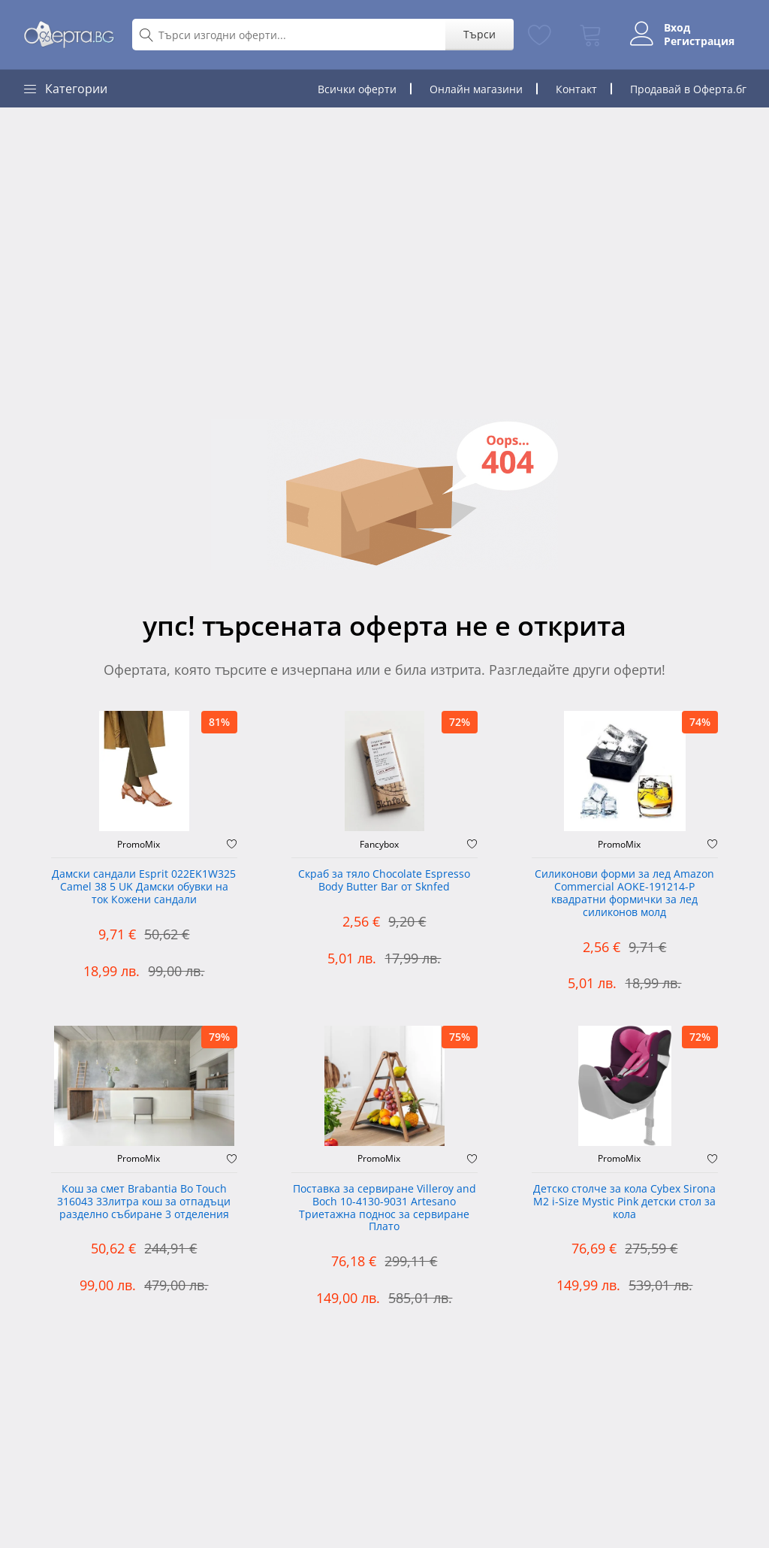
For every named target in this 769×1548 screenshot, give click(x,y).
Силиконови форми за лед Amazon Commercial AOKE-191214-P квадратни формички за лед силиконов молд (624, 893)
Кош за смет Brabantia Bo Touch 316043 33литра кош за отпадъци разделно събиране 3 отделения (144, 1202)
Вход (677, 28)
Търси (479, 34)
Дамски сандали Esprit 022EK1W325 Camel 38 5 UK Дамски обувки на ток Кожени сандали (144, 887)
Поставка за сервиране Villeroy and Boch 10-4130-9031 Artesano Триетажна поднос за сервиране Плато (384, 1208)
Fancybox (379, 844)
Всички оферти (357, 89)
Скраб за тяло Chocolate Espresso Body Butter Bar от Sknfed (384, 880)
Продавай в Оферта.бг (688, 89)
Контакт (576, 89)
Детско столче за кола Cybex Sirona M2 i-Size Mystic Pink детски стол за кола (624, 1202)
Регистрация (699, 41)
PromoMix (138, 844)
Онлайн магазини (476, 89)
